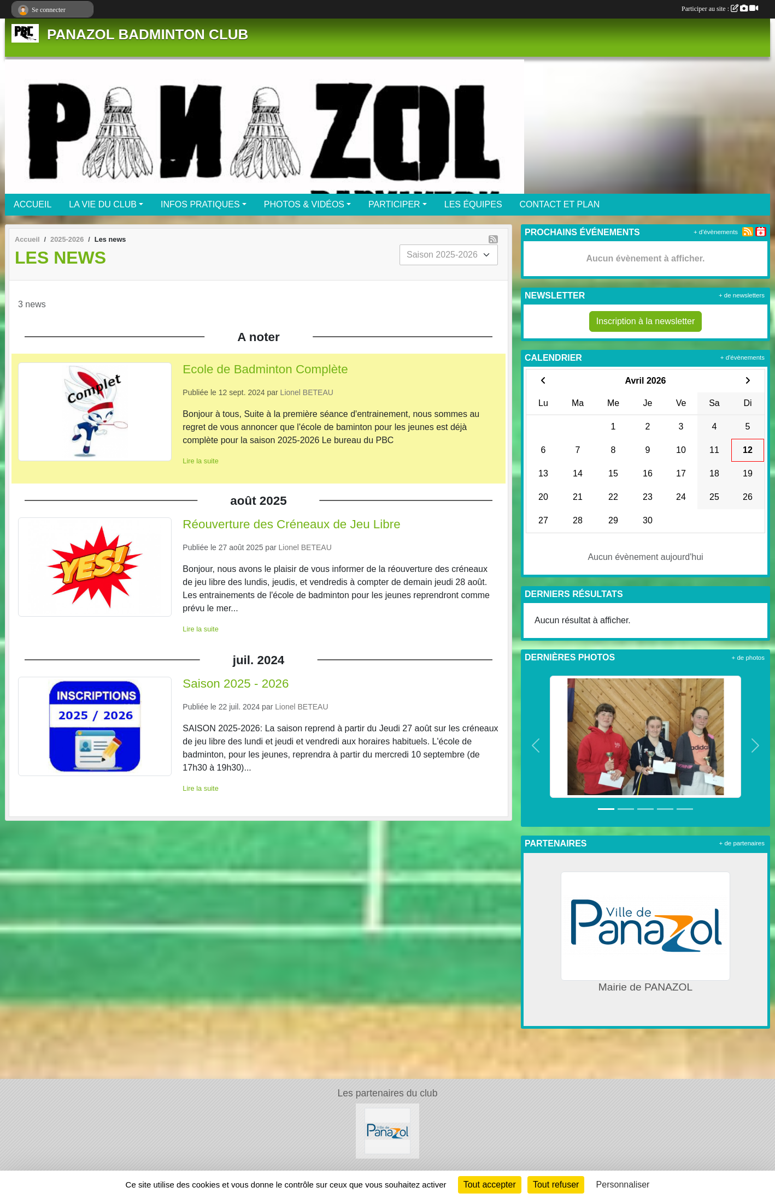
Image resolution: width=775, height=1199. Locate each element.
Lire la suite (200, 461)
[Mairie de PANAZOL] (388, 1130)
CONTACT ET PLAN (560, 204)
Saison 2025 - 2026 (236, 683)
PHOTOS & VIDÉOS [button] (304, 204)
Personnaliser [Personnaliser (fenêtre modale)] (623, 1184)
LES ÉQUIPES (473, 204)
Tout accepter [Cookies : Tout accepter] (489, 1184)
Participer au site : (720, 9)
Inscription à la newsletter (645, 321)
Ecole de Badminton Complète (265, 369)
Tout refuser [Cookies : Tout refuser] (556, 1184)
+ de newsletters (742, 295)
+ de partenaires (742, 843)
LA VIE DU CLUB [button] (103, 204)
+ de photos (748, 657)
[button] (536, 746)
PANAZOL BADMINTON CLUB (147, 34)
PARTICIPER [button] (394, 204)
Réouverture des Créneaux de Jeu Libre (291, 524)
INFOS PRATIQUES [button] (200, 204)
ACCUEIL (32, 204)
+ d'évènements (716, 232)
